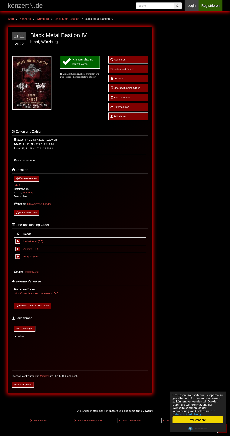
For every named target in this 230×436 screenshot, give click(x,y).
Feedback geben (22, 384)
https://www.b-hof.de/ (39, 204)
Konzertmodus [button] (120, 97)
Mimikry (44, 376)
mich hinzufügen (24, 328)
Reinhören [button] (118, 59)
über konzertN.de (129, 420)
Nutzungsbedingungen (88, 420)
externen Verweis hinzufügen (32, 305)
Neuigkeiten (38, 420)
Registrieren (210, 6)
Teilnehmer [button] (118, 116)
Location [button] (116, 78)
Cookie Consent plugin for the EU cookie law (198, 429)
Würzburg (28, 192)
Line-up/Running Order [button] (125, 87)
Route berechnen (26, 212)
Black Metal (31, 272)
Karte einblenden (26, 178)
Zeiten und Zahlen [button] (122, 69)
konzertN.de (25, 5)
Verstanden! (198, 420)
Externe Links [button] (119, 107)
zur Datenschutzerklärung (193, 412)
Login (191, 6)
